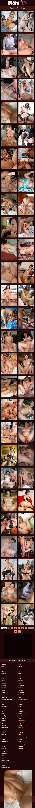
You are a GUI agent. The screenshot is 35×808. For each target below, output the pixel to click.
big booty (4, 685)
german (4, 718)
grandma (4, 723)
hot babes (4, 676)
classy (20, 680)
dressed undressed (7, 699)
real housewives (23, 699)
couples (21, 690)
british (20, 666)
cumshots (21, 694)
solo (20, 734)
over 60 (4, 737)
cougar (21, 687)
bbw (3, 678)
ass (3, 671)
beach (3, 680)
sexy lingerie (22, 713)
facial (3, 709)
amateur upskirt (23, 744)
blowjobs (4, 697)
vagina (21, 746)
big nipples (22, 723)
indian (20, 702)
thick (20, 739)
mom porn (22, 720)
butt (20, 673)
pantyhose (5, 741)
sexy (3, 758)
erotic (3, 704)
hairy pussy (5, 727)
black (3, 692)
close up (21, 685)
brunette (21, 669)
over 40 (21, 732)
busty (20, 671)
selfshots (4, 753)
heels (3, 730)
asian (3, 669)
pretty (3, 744)
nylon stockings (23, 737)
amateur (4, 664)
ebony (3, 702)
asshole (4, 673)
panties (4, 739)
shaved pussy (5, 760)
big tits (4, 687)
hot (3, 732)
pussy (3, 746)
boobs (20, 664)
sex (3, 755)
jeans (20, 704)
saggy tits (4, 751)
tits (20, 741)
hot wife (21, 748)
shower (4, 762)
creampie (21, 692)
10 (19, 631)
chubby (21, 678)
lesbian (21, 711)
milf (20, 718)
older (20, 725)
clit (20, 683)
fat (2, 711)
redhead (4, 748)
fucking (4, 716)
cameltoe (21, 676)
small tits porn (6, 767)
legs (20, 709)
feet (3, 713)
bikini (3, 690)
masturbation (22, 716)
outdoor (21, 727)
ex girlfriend (5, 706)
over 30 (21, 730)
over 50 (4, 734)
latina (20, 706)
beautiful (4, 683)
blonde (4, 694)
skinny (4, 765)
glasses (4, 720)
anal (3, 666)
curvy (20, 697)
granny (4, 725)
